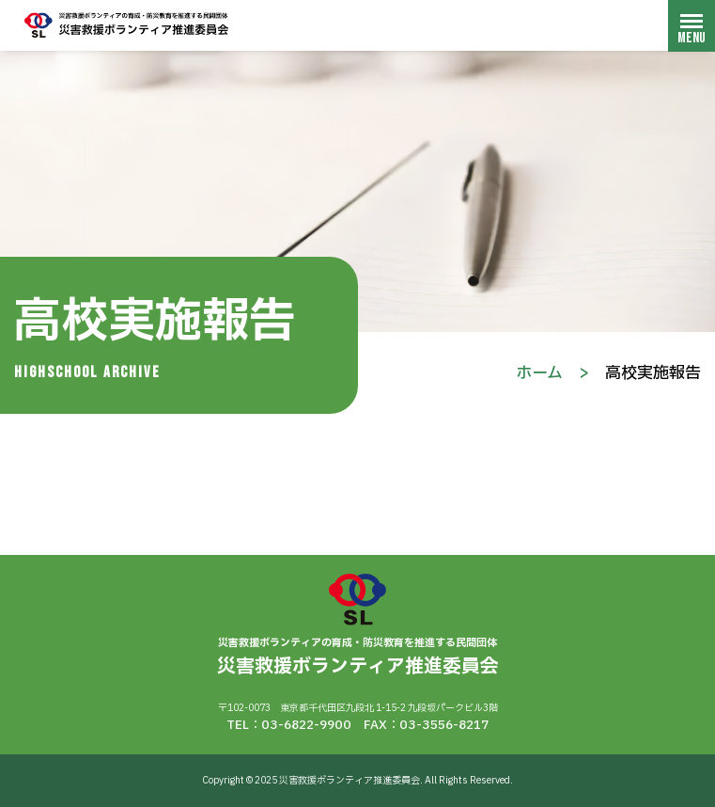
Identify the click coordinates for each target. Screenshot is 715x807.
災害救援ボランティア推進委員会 (126, 25)
